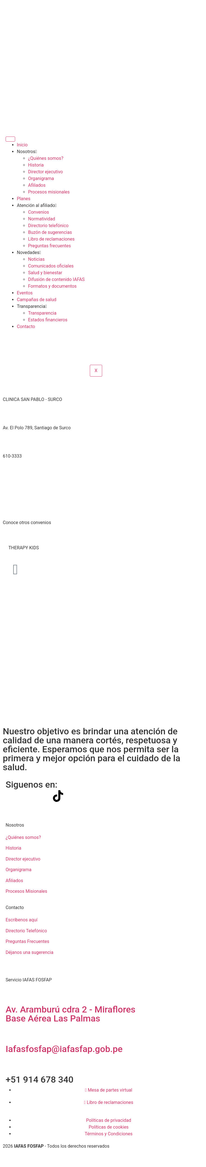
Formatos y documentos (52, 286)
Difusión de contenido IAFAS (56, 279)
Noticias (36, 259)
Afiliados (36, 185)
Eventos (25, 293)
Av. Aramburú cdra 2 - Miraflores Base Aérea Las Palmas (71, 1014)
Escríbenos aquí (21, 919)
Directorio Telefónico (26, 930)
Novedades (29, 252)
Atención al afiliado (37, 205)
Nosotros (27, 151)
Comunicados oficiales (51, 266)
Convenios (38, 212)
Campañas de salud (36, 299)
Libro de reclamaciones (51, 239)
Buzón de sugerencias (50, 232)
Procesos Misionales (26, 891)
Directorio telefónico (48, 225)
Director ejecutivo (45, 171)
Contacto (26, 326)
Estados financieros (47, 319)
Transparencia (32, 306)
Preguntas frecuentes (49, 245)
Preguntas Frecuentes (27, 941)
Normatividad (41, 219)
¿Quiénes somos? (45, 158)
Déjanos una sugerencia (29, 952)
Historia (36, 165)
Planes (23, 198)
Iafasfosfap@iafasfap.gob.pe (64, 1049)
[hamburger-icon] (10, 139)
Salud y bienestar (45, 272)
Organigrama (41, 178)
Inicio (22, 144)
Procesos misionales (49, 192)
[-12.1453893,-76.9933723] (103, 492)
